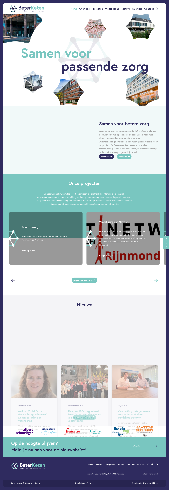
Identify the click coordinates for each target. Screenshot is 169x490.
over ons (99, 464)
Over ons (84, 8)
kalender (131, 464)
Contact (149, 8)
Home (74, 8)
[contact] (143, 446)
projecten (110, 464)
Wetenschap (112, 8)
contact (141, 464)
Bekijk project (28, 250)
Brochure (106, 156)
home (90, 464)
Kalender (137, 8)
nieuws (121, 464)
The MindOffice (150, 483)
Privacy (90, 483)
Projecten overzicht (84, 280)
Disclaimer (80, 483)
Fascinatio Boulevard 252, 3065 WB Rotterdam (105, 474)
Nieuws (125, 8)
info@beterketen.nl (150, 474)
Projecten (97, 8)
